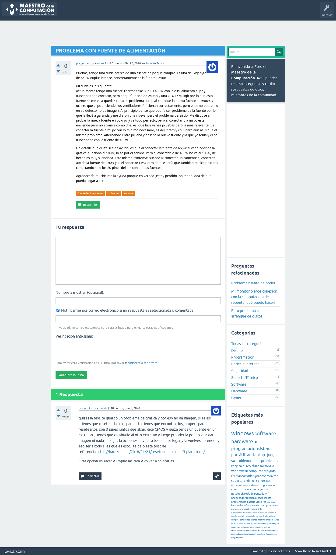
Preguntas (67, 12)
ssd (238, 489)
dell (242, 516)
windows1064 (248, 524)
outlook (263, 512)
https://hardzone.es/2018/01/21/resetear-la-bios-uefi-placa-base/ (151, 452)
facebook (252, 534)
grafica (262, 516)
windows (242, 433)
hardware (242, 441)
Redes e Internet (245, 364)
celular (248, 516)
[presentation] (91, 349)
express (245, 531)
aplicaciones (238, 509)
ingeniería (270, 516)
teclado (249, 493)
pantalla (259, 493)
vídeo (259, 501)
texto (233, 534)
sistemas (266, 448)
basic (234, 505)
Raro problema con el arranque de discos (248, 313)
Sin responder (87, 12)
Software (238, 384)
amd (256, 509)
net (240, 523)
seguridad (263, 489)
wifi (267, 493)
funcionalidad (254, 497)
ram (249, 454)
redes (240, 505)
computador (257, 471)
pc (255, 441)
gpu (277, 524)
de (260, 509)
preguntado (83, 63)
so (233, 460)
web (277, 520)
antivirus (273, 505)
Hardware (239, 391)
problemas (113, 193)
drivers (253, 485)
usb (257, 516)
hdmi (257, 524)
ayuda (271, 471)
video (250, 476)
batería (251, 501)
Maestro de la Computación (215, 12)
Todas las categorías (247, 344)
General (237, 398)
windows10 (239, 471)
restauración (236, 531)
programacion (267, 485)
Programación (242, 357)
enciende (272, 512)
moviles (271, 531)
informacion (250, 505)
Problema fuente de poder (253, 283)
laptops (265, 505)
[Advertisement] (168, 33)
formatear (238, 476)
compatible (254, 531)
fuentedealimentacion (90, 193)
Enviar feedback (15, 551)
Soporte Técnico (156, 63)
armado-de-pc (240, 485)
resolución (236, 516)
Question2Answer (278, 551)
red (264, 501)
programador (237, 538)
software (265, 433)
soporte (128, 193)
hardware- (263, 531)
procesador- (248, 489)
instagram (245, 527)
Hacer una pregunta (165, 12)
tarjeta (236, 466)
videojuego (265, 524)
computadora (237, 520)
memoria (267, 466)
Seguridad (239, 371)
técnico (267, 527)
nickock (102, 63)
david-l (103, 408)
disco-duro (250, 466)
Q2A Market (323, 551)
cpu (233, 489)
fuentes (256, 512)
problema (270, 520)
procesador (238, 497)
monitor (272, 476)
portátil (238, 454)
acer (275, 534)
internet (265, 480)
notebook (237, 493)
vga (268, 502)
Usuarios (142, 12)
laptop (259, 454)
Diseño (237, 350)
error (273, 502)
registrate (150, 363)
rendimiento (251, 480)
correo (247, 520)
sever (252, 527)
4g (276, 531)
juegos (272, 455)
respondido (86, 408)
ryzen (272, 524)
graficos (260, 476)
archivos (249, 509)
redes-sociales (242, 534)
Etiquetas (107, 12)
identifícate (132, 363)
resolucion (235, 527)
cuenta (254, 520)
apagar (270, 534)
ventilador (259, 527)
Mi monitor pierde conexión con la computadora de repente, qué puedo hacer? (254, 296)
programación (244, 448)
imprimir (261, 520)
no (237, 523)
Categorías (125, 12)
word (264, 534)
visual (259, 534)
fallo (253, 516)
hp (258, 505)
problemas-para (248, 461)
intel (233, 523)
